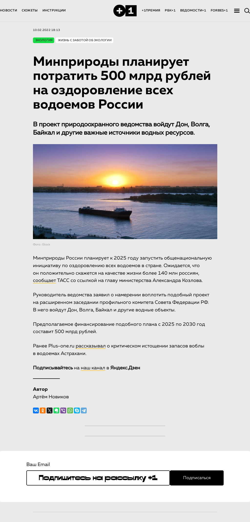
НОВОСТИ (8, 10)
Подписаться (197, 478)
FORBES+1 (219, 10)
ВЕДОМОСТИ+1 (193, 10)
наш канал (93, 367)
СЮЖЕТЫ (30, 10)
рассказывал (91, 346)
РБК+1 (170, 10)
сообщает (44, 280)
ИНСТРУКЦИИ (54, 10)
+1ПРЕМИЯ (151, 10)
